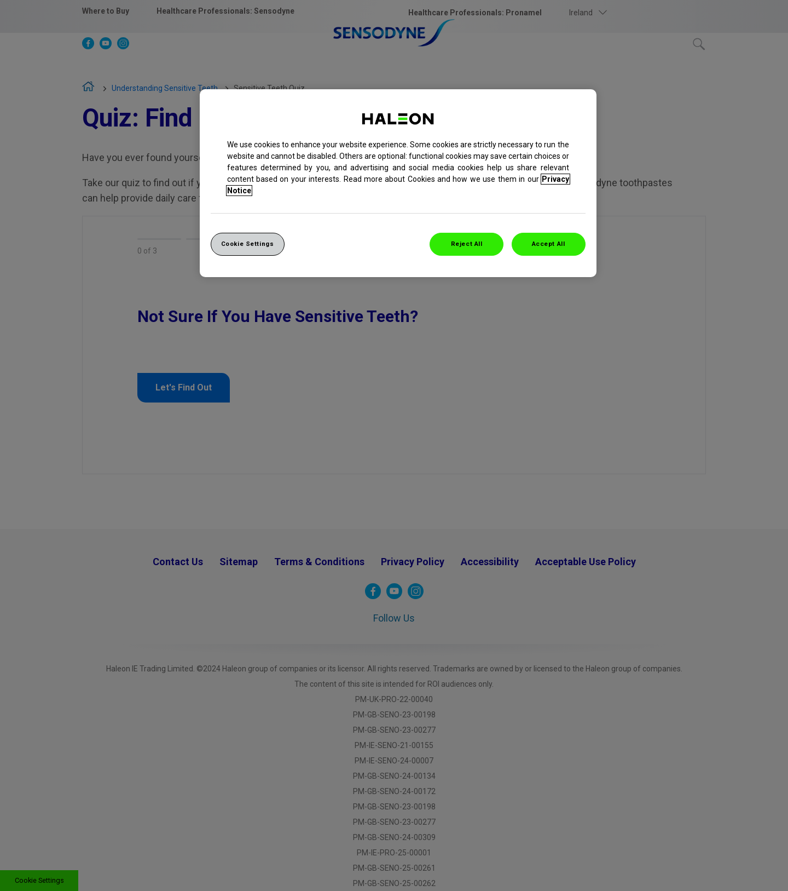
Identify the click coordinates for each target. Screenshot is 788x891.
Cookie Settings (247, 244)
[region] (398, 183)
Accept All (548, 244)
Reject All (467, 244)
